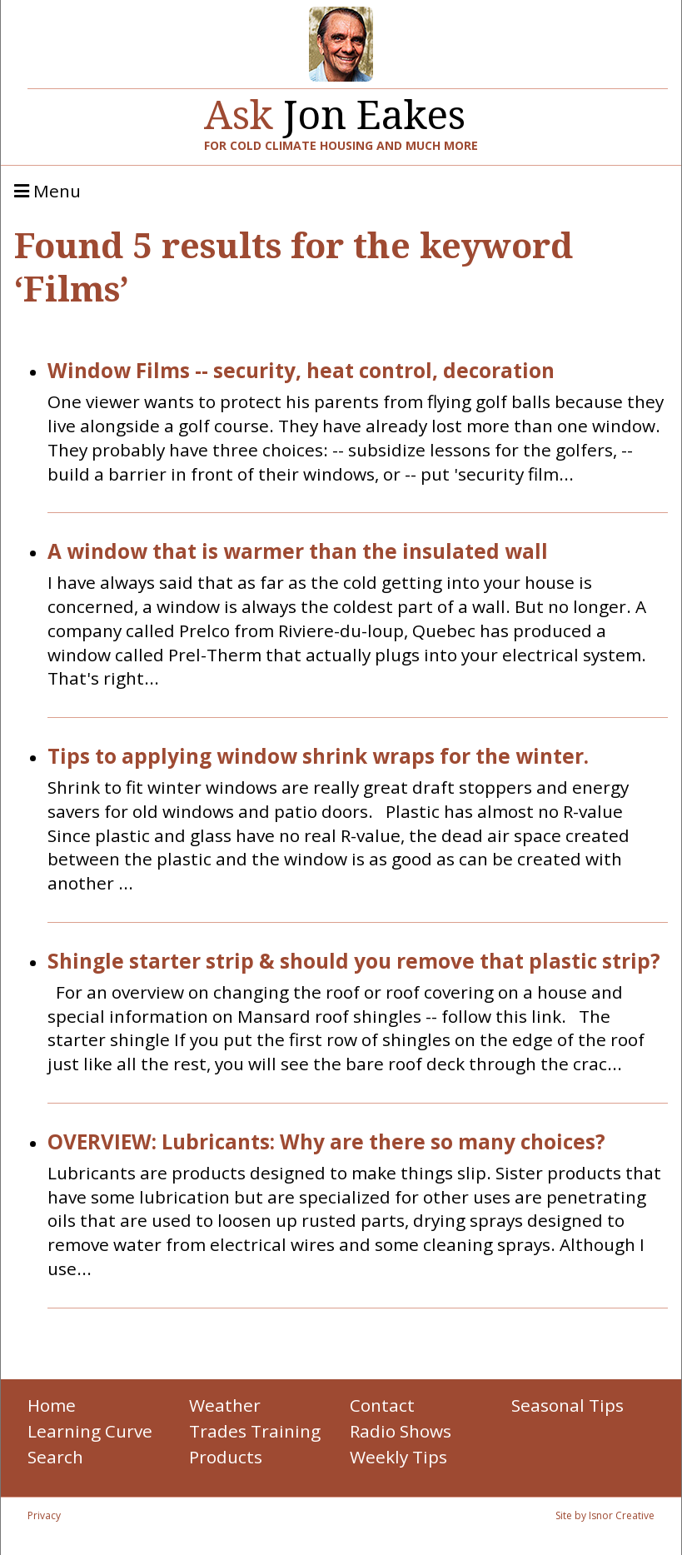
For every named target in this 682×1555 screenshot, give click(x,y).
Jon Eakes (334, 108)
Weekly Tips (398, 1456)
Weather (225, 1405)
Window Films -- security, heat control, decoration (301, 371)
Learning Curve (89, 1431)
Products (225, 1456)
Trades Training (255, 1431)
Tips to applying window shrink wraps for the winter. (318, 757)
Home (51, 1405)
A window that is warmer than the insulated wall (297, 552)
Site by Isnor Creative (605, 1515)
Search (55, 1456)
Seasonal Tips (567, 1405)
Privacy (44, 1515)
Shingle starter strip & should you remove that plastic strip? (353, 961)
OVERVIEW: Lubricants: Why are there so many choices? (326, 1142)
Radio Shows (400, 1431)
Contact (382, 1405)
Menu (47, 191)
